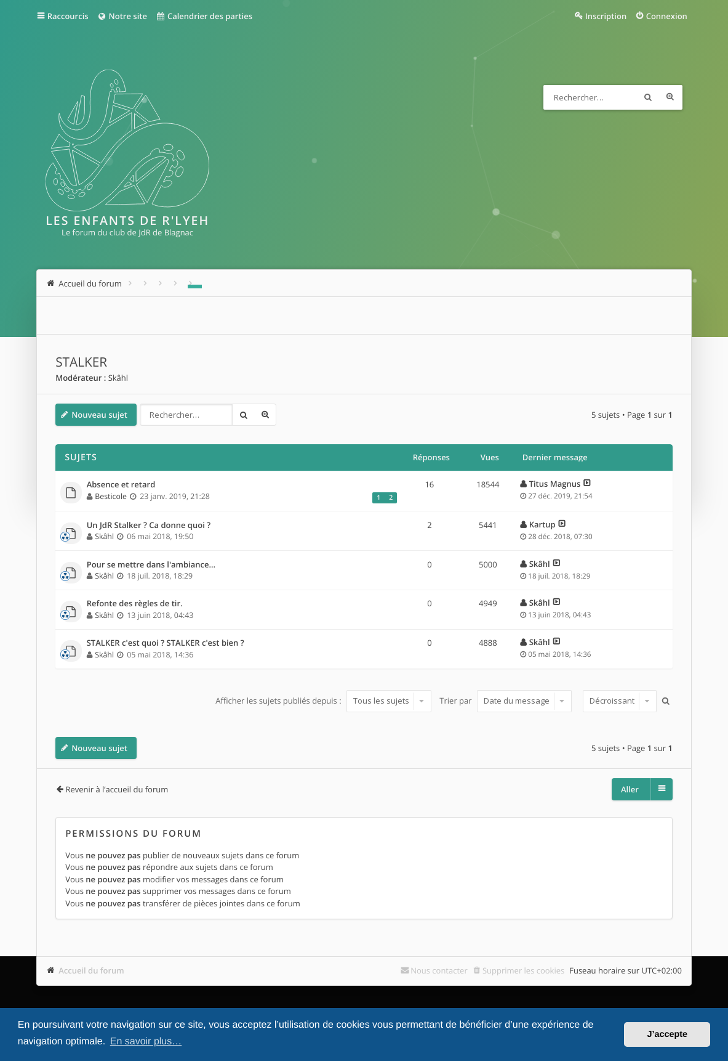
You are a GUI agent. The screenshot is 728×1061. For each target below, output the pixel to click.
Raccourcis (68, 16)
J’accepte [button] (667, 1034)
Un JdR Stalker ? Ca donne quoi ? (148, 525)
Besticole (111, 496)
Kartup (542, 524)
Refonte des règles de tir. (135, 604)
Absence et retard (121, 485)
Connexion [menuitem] (666, 16)
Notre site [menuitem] (122, 16)
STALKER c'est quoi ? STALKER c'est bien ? (165, 643)
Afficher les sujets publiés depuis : (323, 700)
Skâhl (118, 377)
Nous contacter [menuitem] (439, 970)
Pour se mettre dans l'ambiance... (151, 565)
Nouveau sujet (99, 414)
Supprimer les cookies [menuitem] (523, 970)
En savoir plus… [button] (146, 1041)
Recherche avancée (670, 97)
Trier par (505, 700)
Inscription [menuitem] (605, 16)
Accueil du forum (91, 970)
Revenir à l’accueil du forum (116, 789)
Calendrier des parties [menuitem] (204, 16)
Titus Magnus (555, 483)
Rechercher (648, 97)
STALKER (81, 362)
